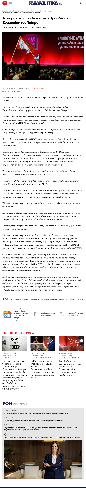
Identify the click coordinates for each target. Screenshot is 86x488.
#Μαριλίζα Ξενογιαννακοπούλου (44, 299)
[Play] (10, 3)
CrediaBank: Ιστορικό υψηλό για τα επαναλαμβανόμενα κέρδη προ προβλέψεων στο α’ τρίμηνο (42, 438)
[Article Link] (14, 343)
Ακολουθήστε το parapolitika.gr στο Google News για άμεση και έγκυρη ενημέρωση (21, 314)
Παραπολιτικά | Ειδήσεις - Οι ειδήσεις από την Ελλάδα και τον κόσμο (22, 11)
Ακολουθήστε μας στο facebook (48, 314)
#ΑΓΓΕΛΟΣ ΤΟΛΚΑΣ (67, 299)
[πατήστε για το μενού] (4, 3)
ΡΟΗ (14, 404)
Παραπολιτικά (49, 11)
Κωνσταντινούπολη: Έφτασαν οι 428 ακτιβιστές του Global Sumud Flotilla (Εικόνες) (37, 414)
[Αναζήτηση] (81, 3)
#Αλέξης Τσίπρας (22, 299)
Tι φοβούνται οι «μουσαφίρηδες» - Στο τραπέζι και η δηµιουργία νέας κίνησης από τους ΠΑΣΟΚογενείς (70, 368)
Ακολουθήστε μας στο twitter (76, 314)
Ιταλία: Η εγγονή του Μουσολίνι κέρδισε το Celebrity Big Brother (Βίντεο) (33, 421)
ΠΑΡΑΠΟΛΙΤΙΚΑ (10, 353)
